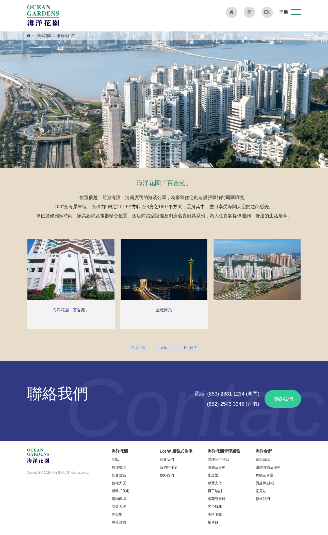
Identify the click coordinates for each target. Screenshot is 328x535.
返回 (164, 347)
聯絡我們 (283, 399)
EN (267, 12)
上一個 (138, 347)
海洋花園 (44, 36)
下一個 (189, 347)
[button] (296, 12)
